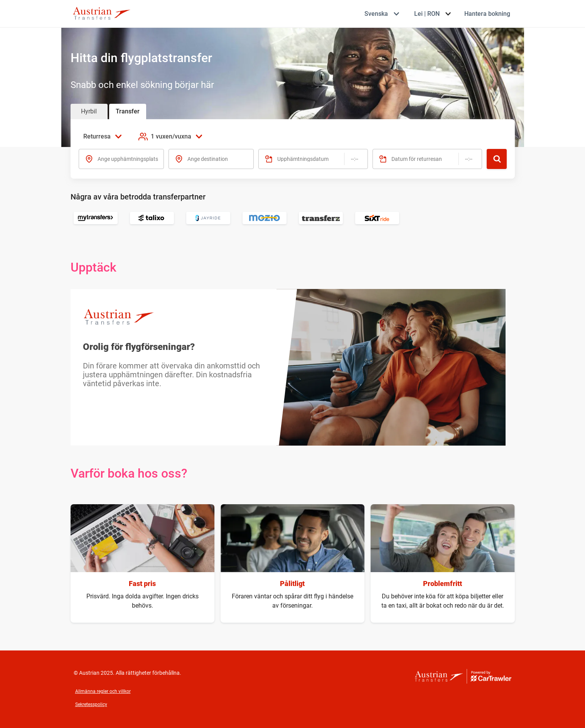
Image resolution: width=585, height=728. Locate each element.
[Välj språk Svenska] (381, 14)
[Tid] (354, 159)
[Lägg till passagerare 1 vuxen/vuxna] (171, 136)
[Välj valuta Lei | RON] (432, 14)
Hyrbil (89, 111)
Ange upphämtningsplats (128, 159)
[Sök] (497, 159)
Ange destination (207, 159)
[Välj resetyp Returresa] (105, 136)
